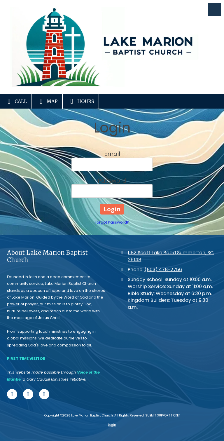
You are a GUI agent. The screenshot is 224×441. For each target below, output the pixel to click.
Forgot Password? (112, 222)
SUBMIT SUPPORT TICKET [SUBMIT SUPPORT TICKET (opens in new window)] (162, 415)
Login (112, 425)
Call (16, 101)
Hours (80, 101)
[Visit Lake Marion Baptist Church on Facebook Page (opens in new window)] (12, 394)
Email (112, 154)
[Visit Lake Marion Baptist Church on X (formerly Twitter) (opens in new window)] (28, 394)
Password (112, 181)
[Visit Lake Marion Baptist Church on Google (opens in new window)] (44, 394)
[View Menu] (214, 9)
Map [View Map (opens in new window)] (47, 101)
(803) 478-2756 (163, 269)
